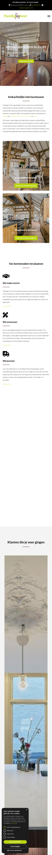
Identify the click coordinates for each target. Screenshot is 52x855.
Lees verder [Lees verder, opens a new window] (14, 823)
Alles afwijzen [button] (15, 846)
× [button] (26, 810)
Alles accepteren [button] (15, 842)
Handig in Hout (24, 15)
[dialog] (15, 830)
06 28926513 (36, 5)
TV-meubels (27, 116)
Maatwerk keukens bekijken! (26, 238)
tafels (35, 116)
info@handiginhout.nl (26, 8)
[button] (15, 850)
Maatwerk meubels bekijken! (26, 186)
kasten (5, 116)
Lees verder (7, 306)
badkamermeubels (16, 116)
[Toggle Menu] (48, 16)
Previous (7, 774)
